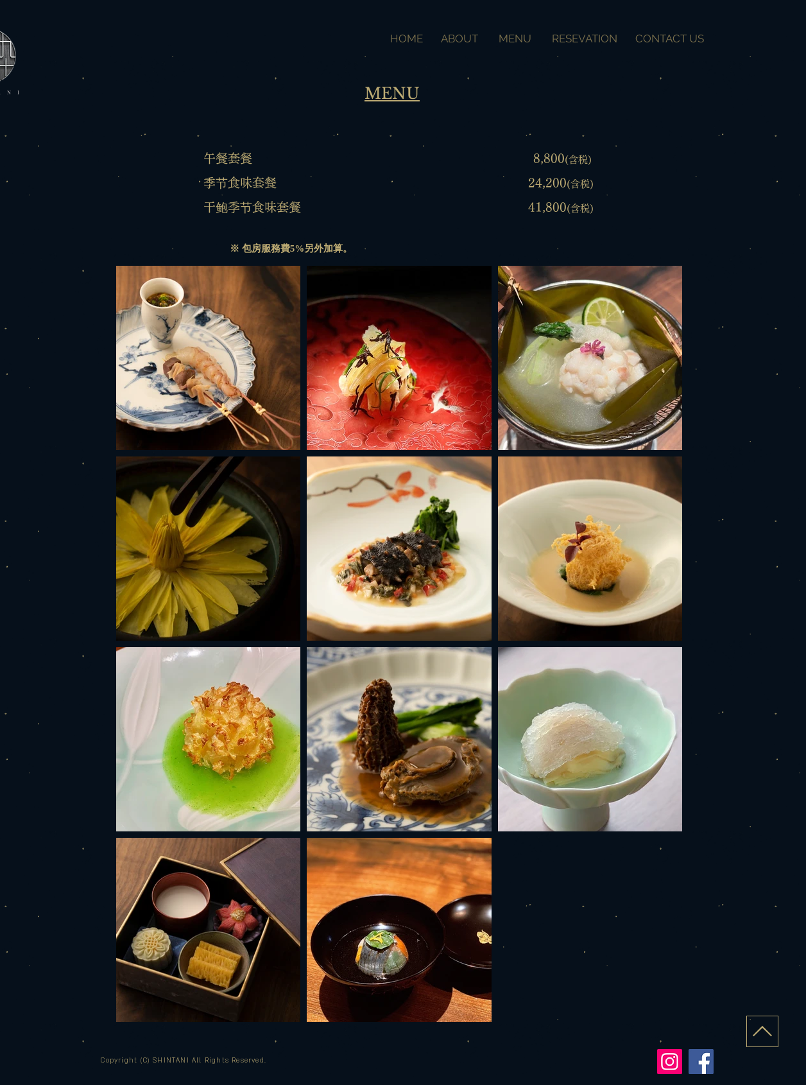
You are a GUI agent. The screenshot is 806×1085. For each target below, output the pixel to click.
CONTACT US (668, 38)
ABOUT (459, 38)
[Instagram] (669, 1061)
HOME (409, 38)
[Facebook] (701, 1061)
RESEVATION (586, 38)
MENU (516, 38)
